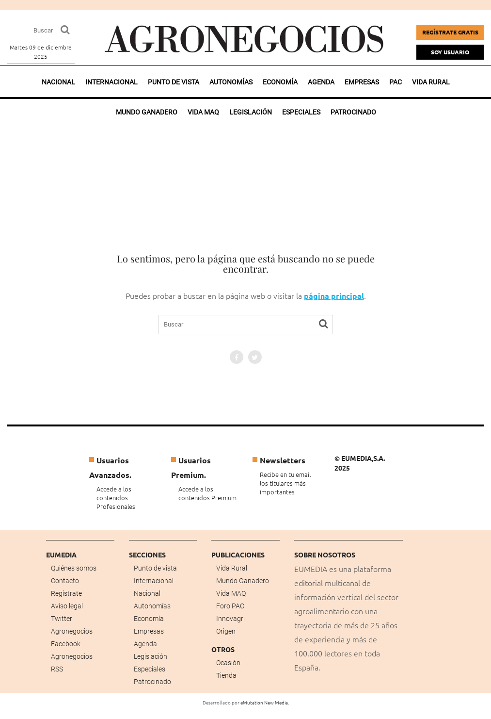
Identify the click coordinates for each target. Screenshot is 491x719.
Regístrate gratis (450, 32)
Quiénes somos (73, 568)
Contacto (65, 581)
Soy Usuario (450, 52)
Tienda (226, 675)
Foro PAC (230, 606)
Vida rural (431, 82)
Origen (226, 631)
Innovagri (230, 618)
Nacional (58, 82)
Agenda (321, 82)
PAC (395, 82)
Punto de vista (173, 82)
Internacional (111, 82)
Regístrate (66, 593)
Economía (280, 82)
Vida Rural (231, 568)
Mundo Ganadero (242, 581)
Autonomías (231, 82)
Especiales (149, 669)
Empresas (362, 82)
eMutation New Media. (264, 702)
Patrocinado (152, 682)
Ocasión (228, 663)
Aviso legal (67, 606)
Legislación (150, 656)
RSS (57, 669)
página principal (334, 296)
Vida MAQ (231, 593)
